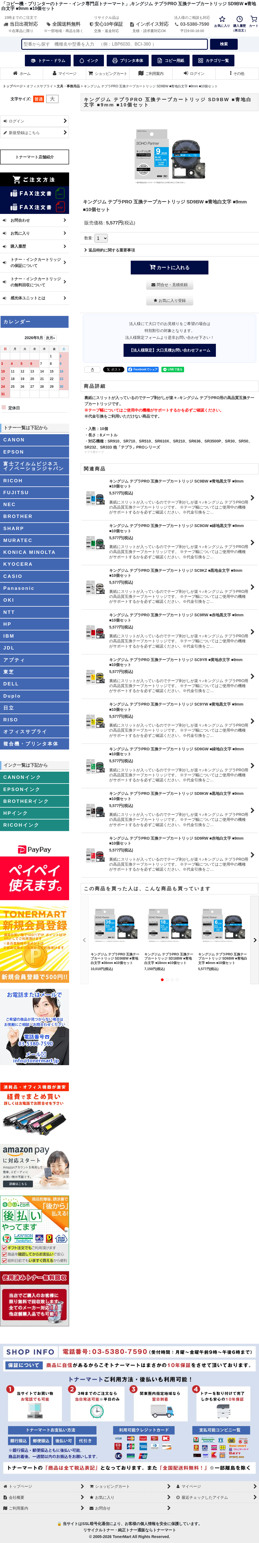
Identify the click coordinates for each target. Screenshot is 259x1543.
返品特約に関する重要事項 (109, 250)
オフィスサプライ (25, 731)
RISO (10, 719)
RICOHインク (21, 825)
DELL (11, 684)
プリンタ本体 (127, 60)
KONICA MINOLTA (29, 552)
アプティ (14, 660)
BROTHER (18, 516)
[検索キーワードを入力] (114, 44)
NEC (9, 504)
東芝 (8, 672)
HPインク (15, 813)
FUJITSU (16, 492)
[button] (237, 74)
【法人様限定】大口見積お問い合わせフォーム (169, 350)
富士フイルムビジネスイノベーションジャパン (33, 466)
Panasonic (19, 588)
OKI (8, 600)
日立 (8, 708)
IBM (9, 636)
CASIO (13, 576)
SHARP (13, 528)
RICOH (13, 480)
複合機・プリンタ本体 (31, 743)
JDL (9, 648)
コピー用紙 (170, 60)
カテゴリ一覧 (213, 60)
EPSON (13, 452)
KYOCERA (18, 564)
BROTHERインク (26, 801)
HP (7, 624)
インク (88, 60)
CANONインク (22, 777)
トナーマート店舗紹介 (34, 157)
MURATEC (18, 540)
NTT (9, 612)
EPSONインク (22, 789)
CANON (14, 439)
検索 (224, 44)
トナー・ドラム (47, 60)
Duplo (12, 696)
